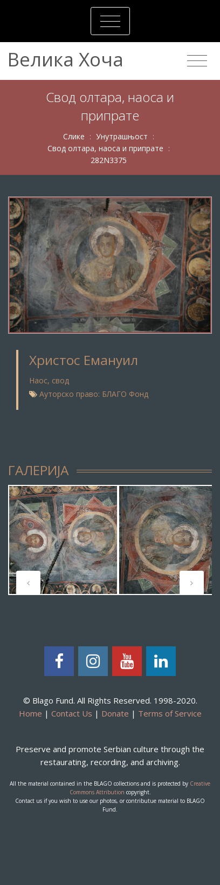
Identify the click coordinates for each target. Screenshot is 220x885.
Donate (115, 713)
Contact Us (71, 713)
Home (30, 713)
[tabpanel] (63, 540)
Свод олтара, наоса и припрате (105, 148)
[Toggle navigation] (110, 21)
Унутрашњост (122, 136)
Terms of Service (170, 713)
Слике (74, 136)
